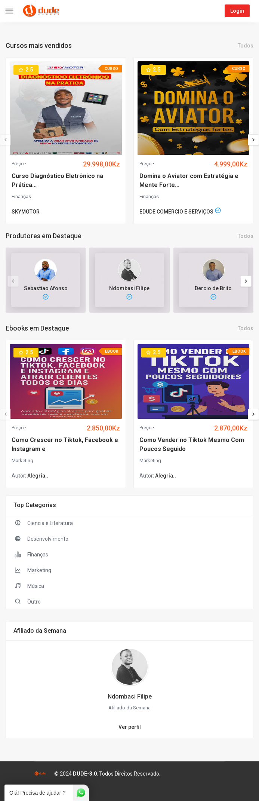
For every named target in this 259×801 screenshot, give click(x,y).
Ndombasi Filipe (130, 696)
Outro (27, 601)
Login (237, 11)
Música (28, 585)
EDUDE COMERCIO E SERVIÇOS (176, 212)
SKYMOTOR (26, 212)
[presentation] (5, 139)
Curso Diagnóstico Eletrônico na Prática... (57, 180)
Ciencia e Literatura (43, 523)
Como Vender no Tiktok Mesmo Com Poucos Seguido (191, 444)
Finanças (21, 196)
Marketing (22, 460)
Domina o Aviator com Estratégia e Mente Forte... (188, 180)
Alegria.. (37, 476)
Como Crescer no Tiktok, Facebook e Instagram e (65, 444)
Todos (245, 46)
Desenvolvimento (40, 538)
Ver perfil (129, 727)
